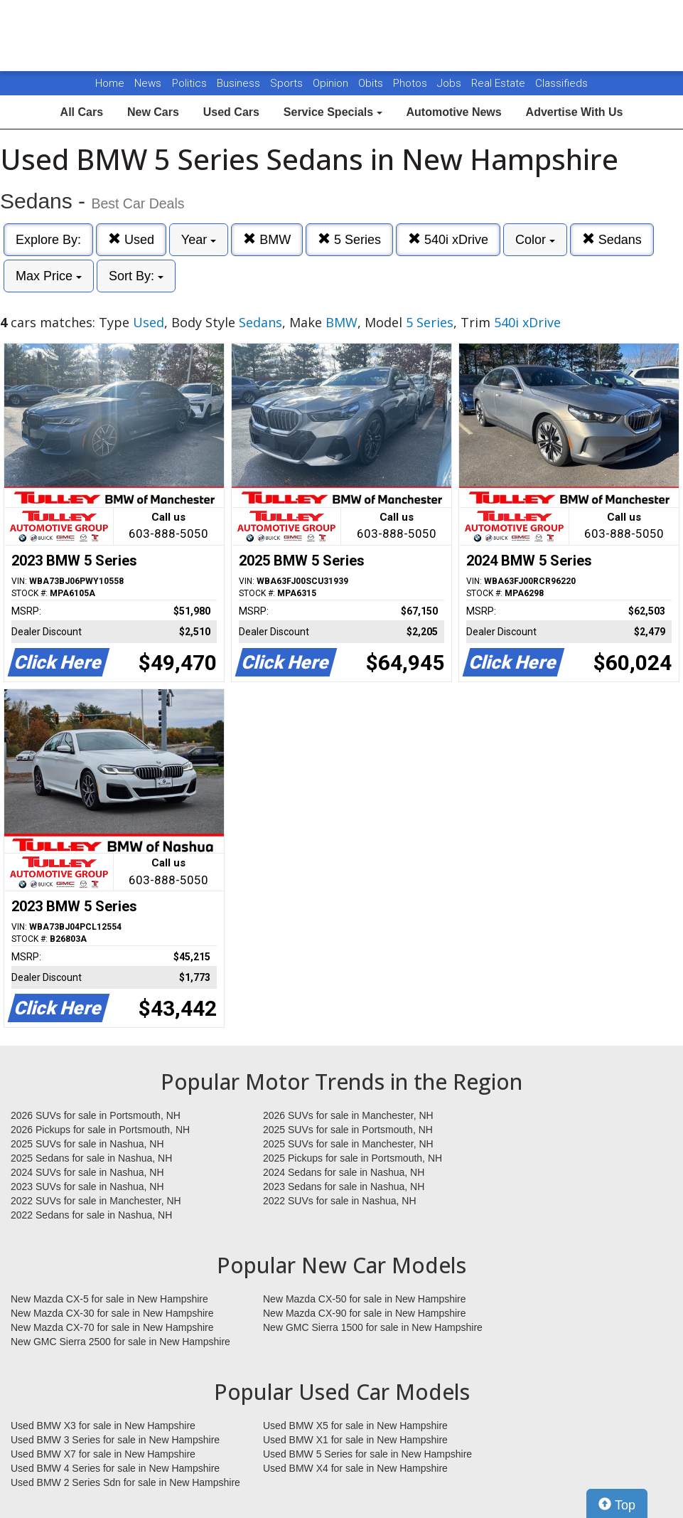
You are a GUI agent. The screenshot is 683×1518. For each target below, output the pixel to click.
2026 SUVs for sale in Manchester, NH (348, 1115)
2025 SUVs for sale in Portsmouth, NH (348, 1129)
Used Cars (231, 112)
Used (131, 239)
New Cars (153, 112)
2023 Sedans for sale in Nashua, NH (343, 1186)
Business (240, 83)
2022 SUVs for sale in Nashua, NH (339, 1200)
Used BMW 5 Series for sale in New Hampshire (367, 1454)
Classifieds (561, 83)
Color (535, 240)
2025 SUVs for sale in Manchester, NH (348, 1144)
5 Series (349, 239)
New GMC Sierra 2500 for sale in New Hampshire (120, 1341)
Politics (189, 83)
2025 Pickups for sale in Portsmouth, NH (352, 1158)
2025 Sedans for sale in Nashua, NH (91, 1158)
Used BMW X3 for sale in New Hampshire (103, 1425)
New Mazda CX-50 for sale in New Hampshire (364, 1299)
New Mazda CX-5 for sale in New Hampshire (109, 1299)
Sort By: (136, 276)
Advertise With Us (574, 112)
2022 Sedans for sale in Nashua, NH (91, 1215)
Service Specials (333, 112)
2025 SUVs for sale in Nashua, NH (87, 1144)
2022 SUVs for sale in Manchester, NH (96, 1200)
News (147, 83)
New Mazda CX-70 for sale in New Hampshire (112, 1327)
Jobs (450, 83)
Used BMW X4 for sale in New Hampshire (355, 1468)
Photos (411, 83)
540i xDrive (448, 239)
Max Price (49, 276)
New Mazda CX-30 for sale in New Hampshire (112, 1313)
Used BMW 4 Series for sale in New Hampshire (115, 1468)
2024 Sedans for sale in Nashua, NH (343, 1172)
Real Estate (499, 83)
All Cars (81, 112)
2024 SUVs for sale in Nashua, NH (87, 1172)
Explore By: (48, 240)
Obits (372, 83)
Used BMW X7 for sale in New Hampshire (103, 1454)
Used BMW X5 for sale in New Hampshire (355, 1425)
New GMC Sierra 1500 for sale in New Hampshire (373, 1327)
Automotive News (453, 112)
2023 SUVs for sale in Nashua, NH (87, 1186)
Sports (288, 83)
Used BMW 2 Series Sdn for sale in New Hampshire (125, 1482)
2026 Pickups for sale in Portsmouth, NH (100, 1129)
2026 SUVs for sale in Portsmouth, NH (96, 1115)
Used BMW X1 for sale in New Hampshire (355, 1439)
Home (109, 83)
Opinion (332, 83)
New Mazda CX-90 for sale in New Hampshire (364, 1313)
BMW (267, 239)
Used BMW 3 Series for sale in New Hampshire (115, 1439)
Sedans (612, 239)
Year (198, 240)
